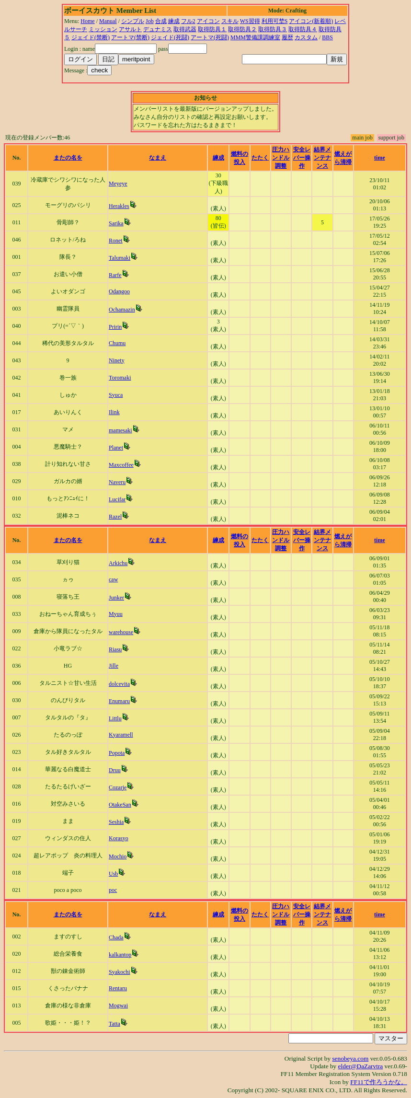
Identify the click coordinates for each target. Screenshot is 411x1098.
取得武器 (184, 29)
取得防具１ (212, 29)
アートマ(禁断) (130, 37)
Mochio (117, 856)
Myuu (116, 614)
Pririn (115, 327)
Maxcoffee (121, 465)
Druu (115, 770)
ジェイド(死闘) (170, 37)
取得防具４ (302, 29)
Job (150, 21)
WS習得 (250, 21)
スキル (230, 21)
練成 (174, 21)
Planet (116, 447)
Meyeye (118, 183)
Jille (113, 665)
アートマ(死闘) (210, 37)
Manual (108, 21)
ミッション (103, 29)
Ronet (116, 240)
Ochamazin (122, 309)
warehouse (121, 632)
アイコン (208, 21)
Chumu (117, 343)
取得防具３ (272, 29)
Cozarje (117, 787)
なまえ (157, 157)
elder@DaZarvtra (360, 1066)
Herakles (119, 206)
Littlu (115, 718)
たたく (260, 157)
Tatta (114, 1023)
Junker (116, 597)
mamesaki (120, 430)
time (379, 157)
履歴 (287, 37)
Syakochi (119, 972)
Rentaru (118, 988)
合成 (161, 21)
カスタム (306, 37)
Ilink (114, 412)
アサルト (130, 29)
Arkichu (118, 563)
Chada (116, 937)
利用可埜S (275, 21)
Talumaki (119, 257)
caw (113, 579)
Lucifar (117, 499)
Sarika (116, 223)
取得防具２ (242, 29)
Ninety (117, 360)
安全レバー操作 (301, 157)
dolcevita (119, 684)
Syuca (116, 395)
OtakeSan (120, 804)
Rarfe (115, 275)
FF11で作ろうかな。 (378, 1082)
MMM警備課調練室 (255, 37)
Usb (113, 873)
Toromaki (120, 377)
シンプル (132, 21)
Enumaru (119, 701)
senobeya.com (350, 1058)
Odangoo (119, 291)
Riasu (115, 649)
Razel (115, 516)
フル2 (188, 21)
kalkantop (120, 954)
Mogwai (118, 1005)
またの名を (68, 157)
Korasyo (118, 838)
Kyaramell (121, 734)
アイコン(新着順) (311, 21)
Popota (117, 753)
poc (113, 890)
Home (87, 21)
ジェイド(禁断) (90, 37)
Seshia (116, 822)
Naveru (117, 482)
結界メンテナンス (322, 157)
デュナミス (157, 29)
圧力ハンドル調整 (280, 157)
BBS (327, 37)
